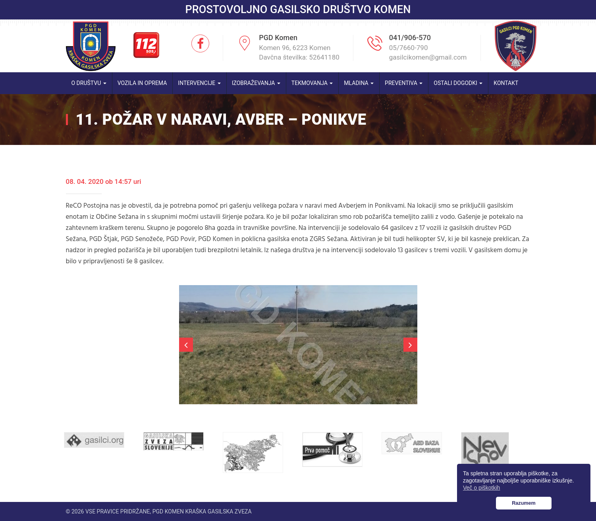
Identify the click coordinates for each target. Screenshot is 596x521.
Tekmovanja (312, 83)
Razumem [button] (524, 503)
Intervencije (199, 83)
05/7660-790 (408, 48)
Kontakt (506, 83)
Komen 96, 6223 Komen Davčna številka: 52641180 (299, 52)
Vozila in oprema (142, 83)
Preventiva (403, 83)
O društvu (88, 83)
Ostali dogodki (458, 83)
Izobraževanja (256, 83)
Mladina (359, 83)
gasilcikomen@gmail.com (428, 57)
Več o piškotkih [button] (481, 487)
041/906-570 (410, 37)
